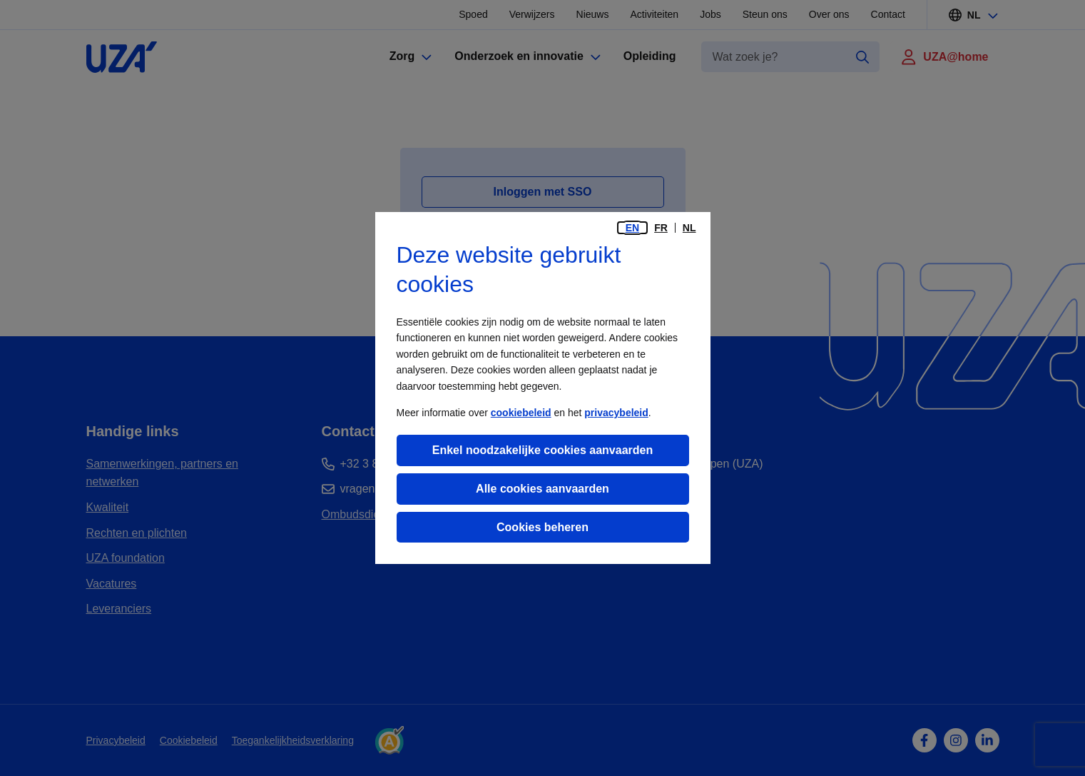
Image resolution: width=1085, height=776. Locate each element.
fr (661, 228)
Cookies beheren (542, 527)
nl (689, 228)
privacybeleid (616, 412)
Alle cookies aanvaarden (542, 489)
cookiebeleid (521, 412)
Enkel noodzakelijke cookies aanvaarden (542, 450)
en (632, 228)
